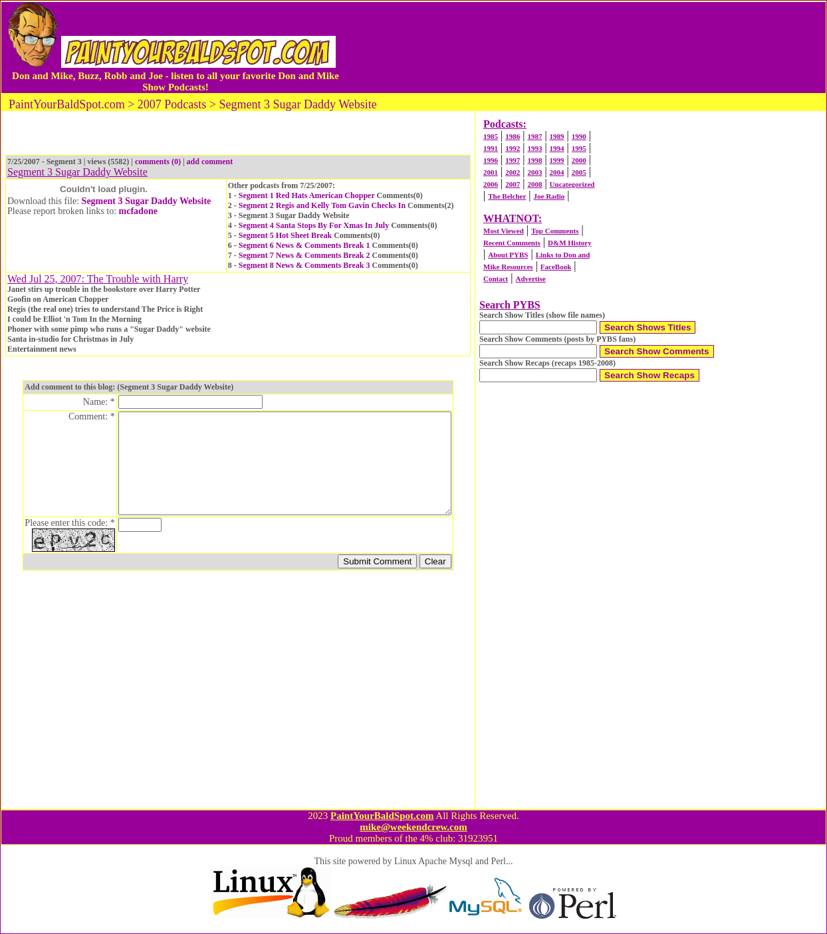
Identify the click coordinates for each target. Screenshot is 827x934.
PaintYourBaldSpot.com (381, 815)
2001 (490, 172)
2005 (579, 172)
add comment (210, 161)
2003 (534, 172)
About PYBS (508, 255)
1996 (490, 160)
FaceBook (555, 267)
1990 (579, 136)
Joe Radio (549, 196)
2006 (490, 184)
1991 (490, 148)
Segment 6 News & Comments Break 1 (304, 245)
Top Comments (554, 231)
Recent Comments (511, 243)
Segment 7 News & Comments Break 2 (304, 255)
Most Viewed (503, 231)
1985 (490, 136)
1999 (557, 160)
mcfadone (138, 211)
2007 (512, 184)
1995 (579, 148)
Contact (495, 279)
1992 (512, 148)
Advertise (530, 279)
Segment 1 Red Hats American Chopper (307, 195)
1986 (512, 136)
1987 (534, 136)
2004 (557, 172)
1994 (557, 148)
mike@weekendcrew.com (413, 827)
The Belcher (507, 196)
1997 (512, 160)
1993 (534, 148)
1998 (534, 160)
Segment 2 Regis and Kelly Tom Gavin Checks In (322, 205)
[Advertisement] (584, 47)
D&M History (570, 243)
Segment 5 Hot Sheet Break (285, 235)
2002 (512, 172)
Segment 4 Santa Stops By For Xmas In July (314, 225)
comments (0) (158, 161)
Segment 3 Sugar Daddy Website (146, 201)
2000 (579, 160)
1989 (557, 136)
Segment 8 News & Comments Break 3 (304, 265)
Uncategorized (572, 184)
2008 (534, 184)
